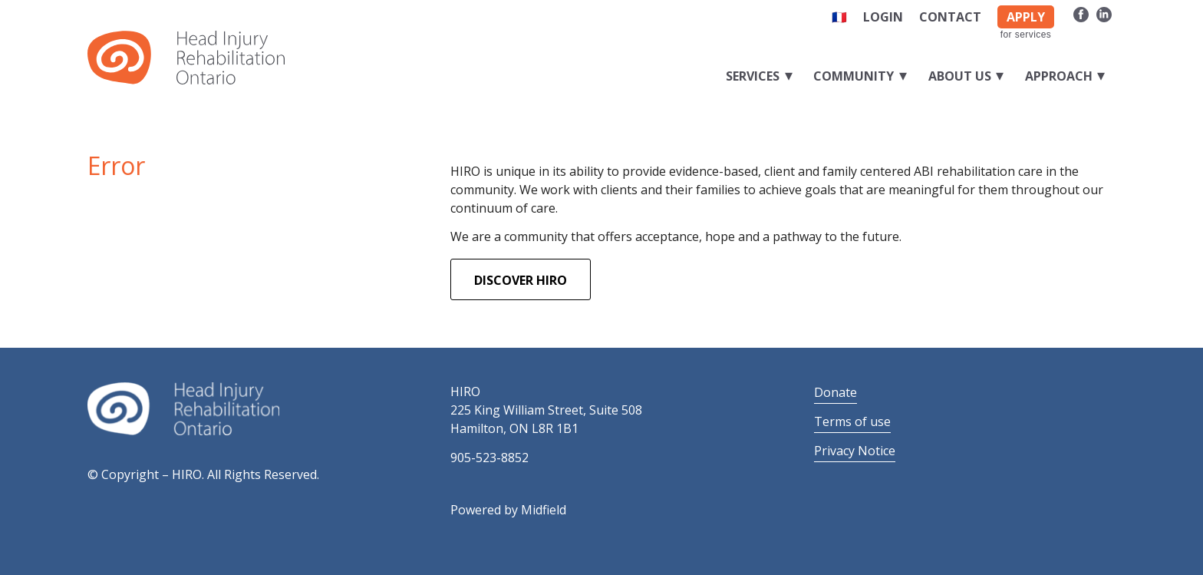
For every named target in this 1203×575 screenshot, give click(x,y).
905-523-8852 (489, 457)
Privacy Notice (854, 450)
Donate (835, 392)
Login (883, 16)
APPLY (1026, 16)
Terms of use (852, 421)
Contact (950, 16)
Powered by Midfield (508, 509)
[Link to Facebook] (1081, 13)
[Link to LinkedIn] (1104, 13)
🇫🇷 (839, 16)
